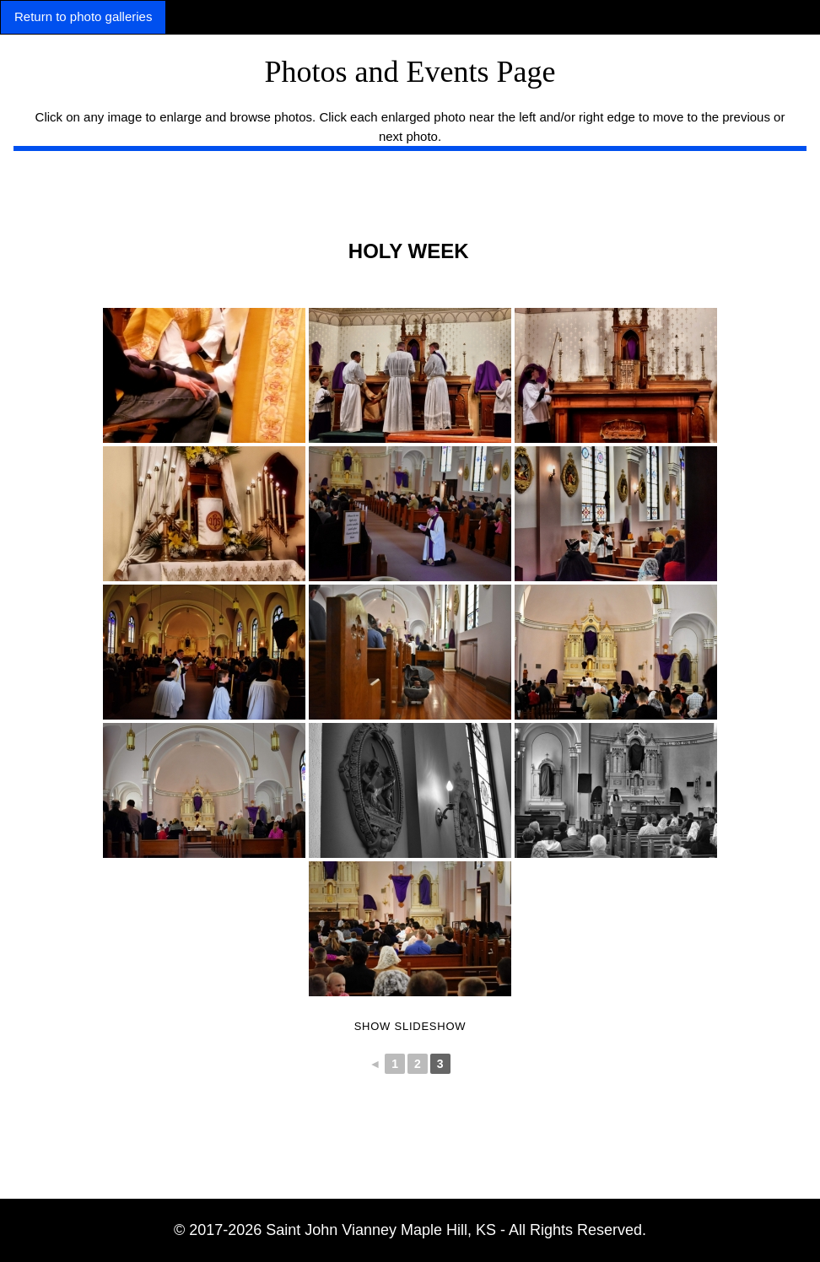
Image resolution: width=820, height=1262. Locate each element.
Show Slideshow (410, 1026)
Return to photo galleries (83, 16)
